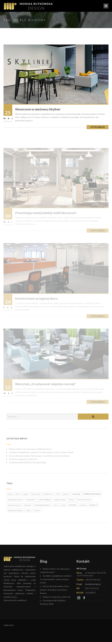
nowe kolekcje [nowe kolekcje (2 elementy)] (44, 499)
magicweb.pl (9, 625)
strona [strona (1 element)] (55, 505)
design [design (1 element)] (25, 494)
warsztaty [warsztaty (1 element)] (82, 505)
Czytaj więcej (97, 127)
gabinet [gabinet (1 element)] (65, 494)
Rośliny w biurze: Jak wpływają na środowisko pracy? (30, 449)
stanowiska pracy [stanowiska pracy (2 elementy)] (42, 505)
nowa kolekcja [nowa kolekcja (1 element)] (30, 499)
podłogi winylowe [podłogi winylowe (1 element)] (60, 499)
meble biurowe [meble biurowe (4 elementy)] (92, 493)
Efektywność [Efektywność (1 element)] (47, 494)
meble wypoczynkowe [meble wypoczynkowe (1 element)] (15, 499)
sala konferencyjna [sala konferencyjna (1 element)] (14, 505)
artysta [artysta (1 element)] (10, 494)
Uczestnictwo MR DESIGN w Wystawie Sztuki (27, 462)
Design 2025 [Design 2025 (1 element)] (35, 494)
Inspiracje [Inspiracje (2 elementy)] (76, 494)
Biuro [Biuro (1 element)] (18, 494)
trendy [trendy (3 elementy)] (72, 504)
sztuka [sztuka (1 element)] (63, 505)
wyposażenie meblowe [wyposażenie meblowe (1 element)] (15, 510)
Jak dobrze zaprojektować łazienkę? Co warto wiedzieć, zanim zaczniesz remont (41, 452)
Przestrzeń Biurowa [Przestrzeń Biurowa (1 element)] (84, 499)
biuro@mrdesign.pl (92, 584)
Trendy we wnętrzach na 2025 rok (23, 459)
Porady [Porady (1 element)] (71, 499)
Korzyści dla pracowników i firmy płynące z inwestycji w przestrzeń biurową (39, 456)
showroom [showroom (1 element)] (27, 505)
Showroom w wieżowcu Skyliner (38, 109)
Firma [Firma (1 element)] (58, 494)
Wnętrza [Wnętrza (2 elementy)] (93, 505)
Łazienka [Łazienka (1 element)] (37, 510)
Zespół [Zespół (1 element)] (28, 510)
